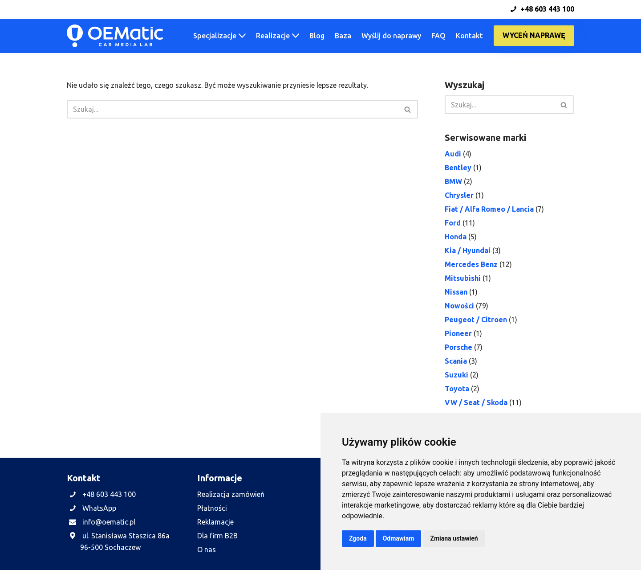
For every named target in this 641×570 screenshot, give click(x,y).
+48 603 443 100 (542, 9)
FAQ (438, 36)
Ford (453, 223)
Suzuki (456, 375)
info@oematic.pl (108, 522)
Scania (456, 361)
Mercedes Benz (471, 264)
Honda (456, 237)
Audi (453, 154)
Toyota (457, 389)
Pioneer (458, 333)
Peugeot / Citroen (476, 320)
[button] (242, 35)
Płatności (212, 508)
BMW (453, 181)
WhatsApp (99, 508)
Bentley (458, 168)
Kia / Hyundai (468, 250)
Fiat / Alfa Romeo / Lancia (489, 209)
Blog (317, 36)
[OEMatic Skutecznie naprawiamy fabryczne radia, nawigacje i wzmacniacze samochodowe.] (115, 36)
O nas (206, 549)
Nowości (459, 306)
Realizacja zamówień (230, 494)
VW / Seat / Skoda (476, 402)
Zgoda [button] (358, 538)
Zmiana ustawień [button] (454, 538)
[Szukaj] (232, 109)
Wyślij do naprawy (391, 36)
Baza (343, 36)
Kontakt (469, 36)
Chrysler (459, 195)
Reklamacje (215, 522)
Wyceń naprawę (534, 35)
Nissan (456, 292)
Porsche (458, 347)
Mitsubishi (463, 278)
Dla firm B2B (217, 536)
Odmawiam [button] (398, 538)
